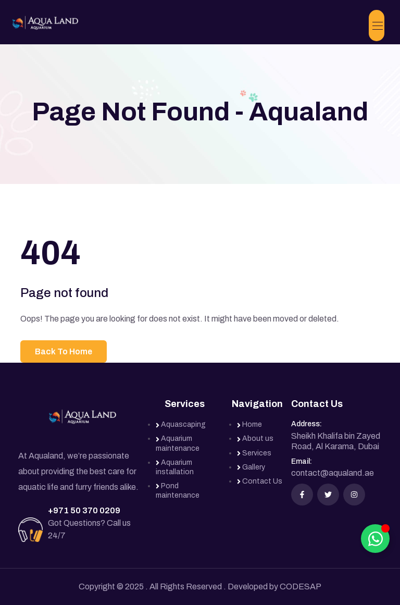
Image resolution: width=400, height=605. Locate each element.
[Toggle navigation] (376, 25)
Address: (306, 424)
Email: (301, 461)
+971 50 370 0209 (84, 510)
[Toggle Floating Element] (375, 538)
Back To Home (63, 351)
